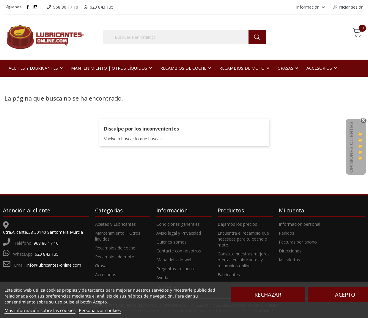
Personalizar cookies (100, 310)
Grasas (101, 265)
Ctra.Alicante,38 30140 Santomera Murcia (43, 232)
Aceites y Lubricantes (115, 224)
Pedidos (286, 233)
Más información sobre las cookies (40, 310)
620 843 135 (47, 254)
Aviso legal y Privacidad (178, 233)
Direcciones (290, 251)
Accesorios (105, 274)
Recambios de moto (114, 257)
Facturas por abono (298, 242)
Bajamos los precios (237, 224)
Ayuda (162, 277)
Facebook (27, 7)
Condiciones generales (178, 224)
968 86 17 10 (46, 243)
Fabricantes (229, 274)
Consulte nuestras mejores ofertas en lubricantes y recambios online (244, 259)
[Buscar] (184, 37)
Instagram (35, 7)
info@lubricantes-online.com (53, 265)
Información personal (299, 224)
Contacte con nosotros (178, 251)
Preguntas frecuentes (177, 268)
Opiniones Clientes (351, 147)
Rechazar (267, 294)
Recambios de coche (115, 248)
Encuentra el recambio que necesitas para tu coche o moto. (243, 239)
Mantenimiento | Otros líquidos (117, 236)
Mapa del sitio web (174, 260)
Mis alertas (289, 260)
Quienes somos (171, 242)
